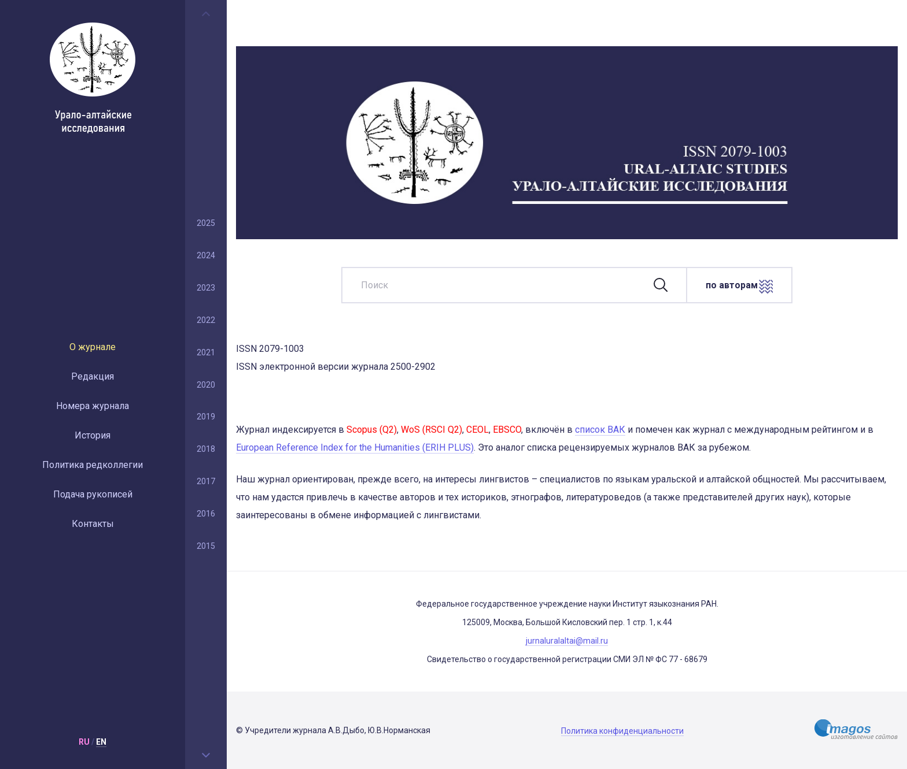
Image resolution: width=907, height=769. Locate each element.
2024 (206, 255)
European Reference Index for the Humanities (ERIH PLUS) (355, 447)
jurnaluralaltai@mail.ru (567, 640)
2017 (206, 481)
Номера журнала (92, 405)
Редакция (92, 376)
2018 (206, 449)
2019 (206, 416)
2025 (206, 223)
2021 (206, 352)
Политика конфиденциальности (622, 730)
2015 (206, 546)
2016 (206, 513)
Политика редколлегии (92, 464)
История (92, 435)
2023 (206, 287)
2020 (206, 384)
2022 (206, 320)
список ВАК (600, 429)
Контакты (93, 523)
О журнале (92, 346)
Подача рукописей (92, 494)
